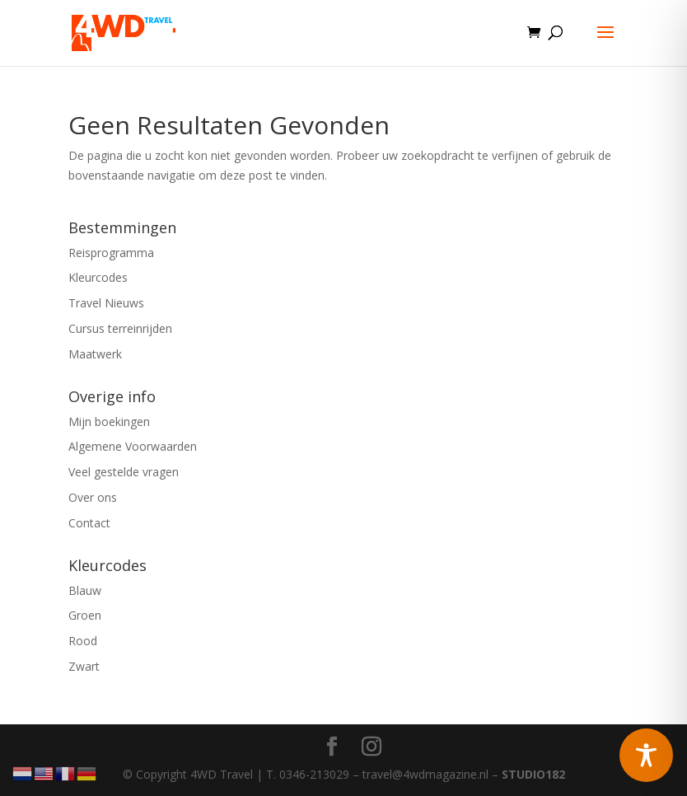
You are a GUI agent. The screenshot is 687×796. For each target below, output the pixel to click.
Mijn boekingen (109, 421)
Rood (82, 641)
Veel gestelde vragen (123, 472)
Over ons (92, 497)
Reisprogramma (111, 252)
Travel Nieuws (106, 303)
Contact (89, 523)
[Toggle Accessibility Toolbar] (646, 755)
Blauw (84, 590)
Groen (84, 615)
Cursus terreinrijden (120, 328)
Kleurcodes (98, 277)
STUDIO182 (533, 774)
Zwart (84, 666)
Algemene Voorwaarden (132, 446)
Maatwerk (95, 354)
